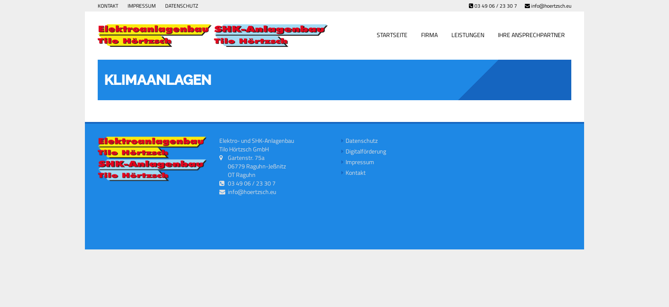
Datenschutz (181, 6)
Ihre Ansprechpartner (531, 34)
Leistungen (467, 34)
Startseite (392, 34)
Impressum (142, 6)
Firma (429, 34)
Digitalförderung (366, 151)
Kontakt (108, 6)
